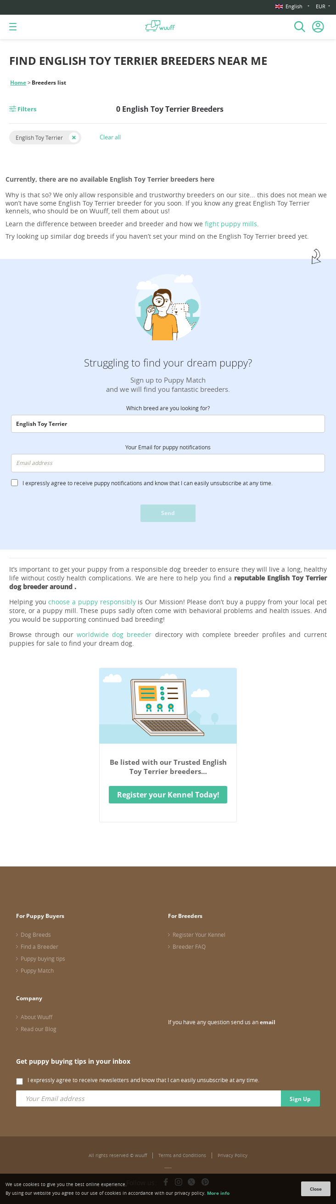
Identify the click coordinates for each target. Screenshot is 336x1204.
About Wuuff (36, 1017)
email (267, 1022)
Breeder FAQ (189, 946)
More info (218, 1193)
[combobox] (168, 424)
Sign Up (300, 1099)
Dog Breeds (36, 934)
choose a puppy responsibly (91, 601)
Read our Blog (38, 1028)
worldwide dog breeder (114, 634)
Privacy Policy (232, 1155)
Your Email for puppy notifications (168, 447)
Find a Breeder (39, 946)
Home (18, 82)
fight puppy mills (231, 223)
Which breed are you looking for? (168, 408)
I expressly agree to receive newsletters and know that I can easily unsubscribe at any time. (143, 1080)
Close (316, 1189)
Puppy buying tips (43, 958)
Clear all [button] (110, 137)
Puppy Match (37, 970)
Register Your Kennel (199, 934)
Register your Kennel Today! (168, 795)
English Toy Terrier (39, 137)
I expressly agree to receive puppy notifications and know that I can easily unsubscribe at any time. (147, 483)
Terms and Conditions (182, 1155)
